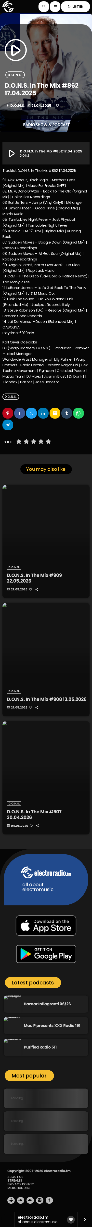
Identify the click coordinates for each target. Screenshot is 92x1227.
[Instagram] (39, 1200)
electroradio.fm (57, 1171)
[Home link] (7, 6)
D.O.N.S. (15, 74)
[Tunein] (11, 1200)
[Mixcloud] (30, 1200)
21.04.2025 (39, 105)
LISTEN (74, 6)
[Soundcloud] (20, 1200)
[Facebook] (49, 1200)
